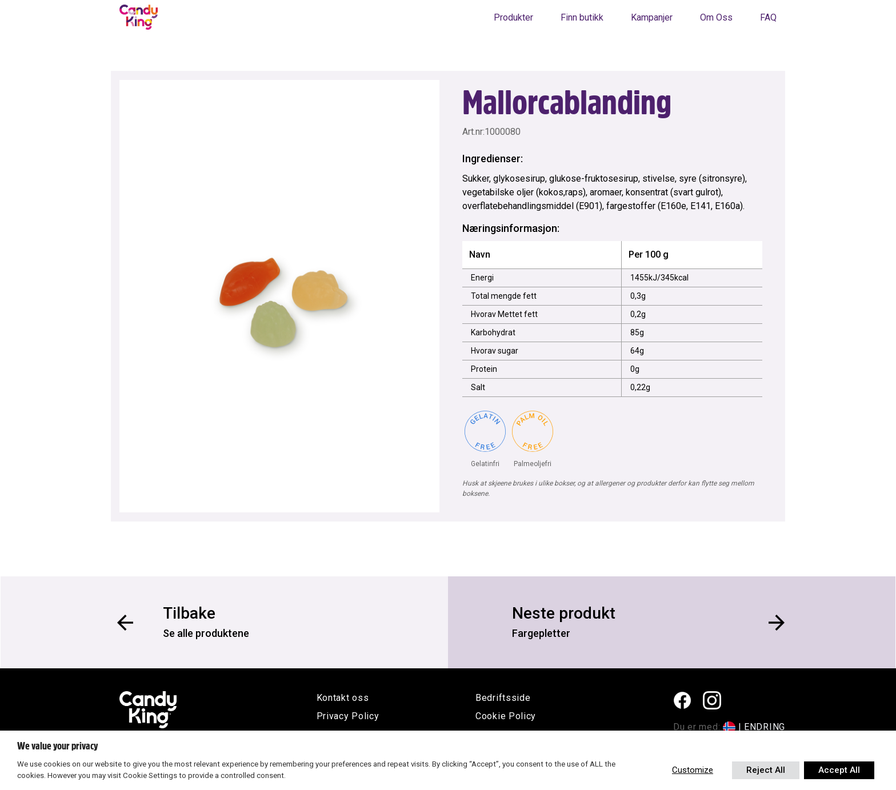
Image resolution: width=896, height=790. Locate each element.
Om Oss (716, 17)
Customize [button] (692, 770)
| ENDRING (761, 726)
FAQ (768, 17)
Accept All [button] (839, 770)
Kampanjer (652, 17)
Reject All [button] (765, 770)
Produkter (513, 17)
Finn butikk (582, 17)
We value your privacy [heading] (57, 746)
